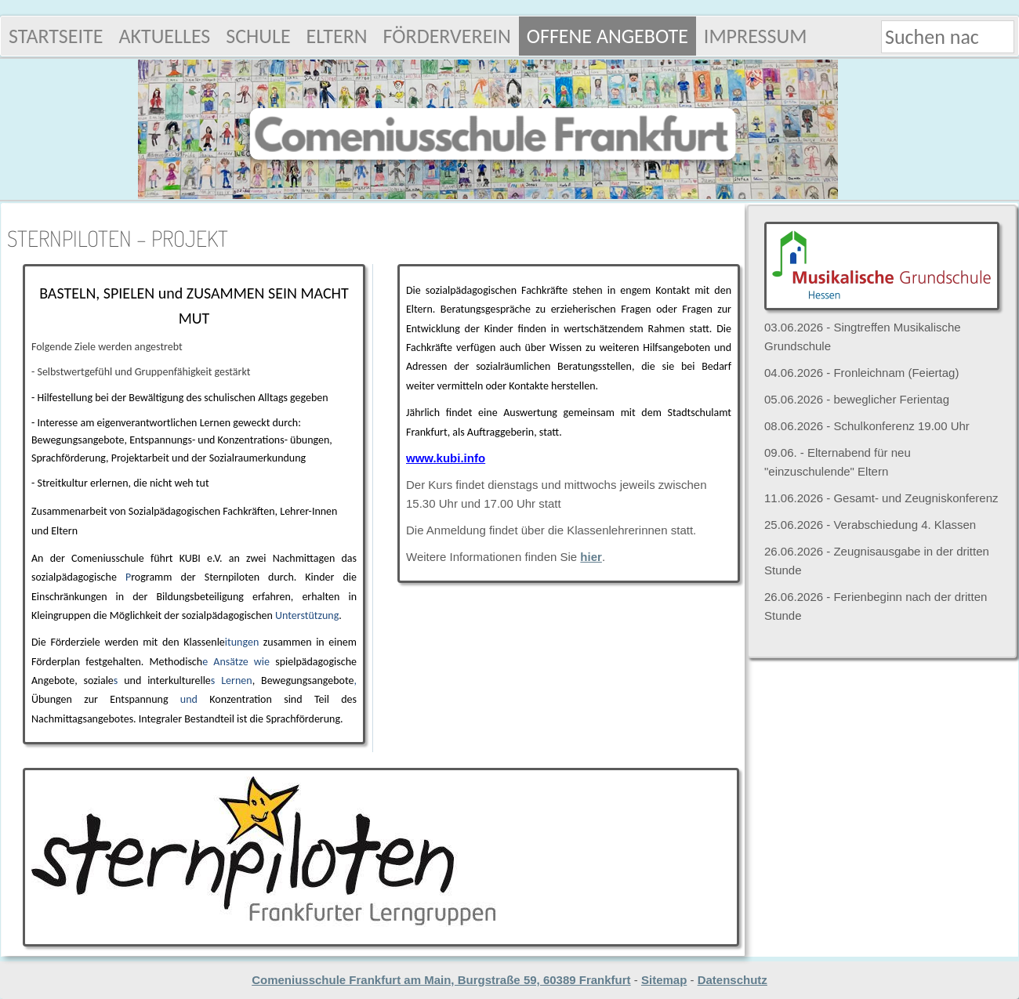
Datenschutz (732, 979)
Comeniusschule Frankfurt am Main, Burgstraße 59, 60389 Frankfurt (441, 979)
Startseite (56, 36)
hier (591, 556)
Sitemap (664, 979)
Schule (258, 36)
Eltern (337, 36)
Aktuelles (164, 36)
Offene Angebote (607, 36)
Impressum (755, 36)
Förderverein (447, 36)
